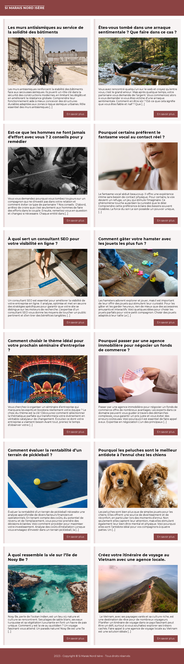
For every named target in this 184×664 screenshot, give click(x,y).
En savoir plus (75, 114)
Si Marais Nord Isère (24, 8)
